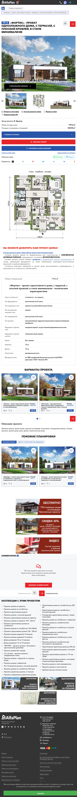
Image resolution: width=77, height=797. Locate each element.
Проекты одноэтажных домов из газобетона (16, 624)
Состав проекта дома (32, 112)
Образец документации (9, 765)
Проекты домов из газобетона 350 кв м (19, 669)
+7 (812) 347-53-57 (48, 731)
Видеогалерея (44, 774)
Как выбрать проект (8, 772)
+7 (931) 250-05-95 (48, 727)
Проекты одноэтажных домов (15, 612)
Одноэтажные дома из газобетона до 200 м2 (58, 606)
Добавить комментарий (38, 585)
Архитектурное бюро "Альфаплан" (11, 719)
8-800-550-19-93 (47, 725)
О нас (41, 778)
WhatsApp (58, 157)
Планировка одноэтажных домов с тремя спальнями (58, 616)
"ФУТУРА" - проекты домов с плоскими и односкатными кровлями (20, 647)
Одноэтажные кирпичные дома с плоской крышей (58, 650)
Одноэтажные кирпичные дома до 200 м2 (58, 647)
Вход (5, 734)
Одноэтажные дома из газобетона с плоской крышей (56, 611)
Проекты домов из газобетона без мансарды (55, 624)
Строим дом (43, 753)
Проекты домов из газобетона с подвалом (58, 620)
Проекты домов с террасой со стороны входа (19, 659)
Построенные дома (46, 770)
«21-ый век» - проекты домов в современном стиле (16, 654)
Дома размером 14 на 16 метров (17, 640)
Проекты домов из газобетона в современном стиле (54, 633)
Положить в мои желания (40, 148)
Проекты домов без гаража (14, 651)
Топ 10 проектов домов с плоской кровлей (20, 666)
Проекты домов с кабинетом (15, 663)
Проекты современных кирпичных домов (20, 675)
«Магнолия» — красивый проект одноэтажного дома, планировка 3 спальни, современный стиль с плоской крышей (54, 406)
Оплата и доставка (11, 112)
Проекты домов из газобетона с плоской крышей (58, 628)
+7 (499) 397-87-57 (48, 734)
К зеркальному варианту (18, 86)
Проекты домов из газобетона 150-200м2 (20, 628)
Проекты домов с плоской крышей (17, 615)
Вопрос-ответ (51, 112)
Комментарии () (11, 115)
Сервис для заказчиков (9, 776)
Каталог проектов (7, 757)
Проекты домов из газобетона (16, 609)
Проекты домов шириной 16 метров (18, 637)
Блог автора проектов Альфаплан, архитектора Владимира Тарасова (54, 758)
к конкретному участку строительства (51, 259)
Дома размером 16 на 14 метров (17, 643)
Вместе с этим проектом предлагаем (30, 442)
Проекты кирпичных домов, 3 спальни (19, 672)
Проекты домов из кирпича (14, 606)
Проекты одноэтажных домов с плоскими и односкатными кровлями (58, 660)
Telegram (70, 157)
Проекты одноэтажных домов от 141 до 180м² (57, 655)
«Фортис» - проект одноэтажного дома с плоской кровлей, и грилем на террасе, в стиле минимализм (16, 405)
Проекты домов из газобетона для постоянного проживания (55, 643)
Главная (4, 753)
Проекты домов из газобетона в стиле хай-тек (57, 638)
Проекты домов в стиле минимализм (56, 664)
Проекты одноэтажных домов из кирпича (20, 618)
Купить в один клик (8, 153)
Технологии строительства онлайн (51, 763)
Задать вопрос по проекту (66, 153)
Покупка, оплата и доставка (10, 761)
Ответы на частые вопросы (10, 768)
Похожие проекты (9, 442)
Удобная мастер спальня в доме (54, 670)
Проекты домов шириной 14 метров (18, 634)
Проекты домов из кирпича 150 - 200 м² (19, 621)
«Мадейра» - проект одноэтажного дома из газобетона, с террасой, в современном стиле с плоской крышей (16, 478)
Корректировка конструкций (11, 780)
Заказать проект (40, 142)
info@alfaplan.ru (47, 737)
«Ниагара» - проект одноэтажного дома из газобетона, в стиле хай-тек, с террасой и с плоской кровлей (54, 478)
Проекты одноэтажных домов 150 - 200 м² (20, 631)
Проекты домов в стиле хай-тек (54, 667)
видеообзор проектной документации (37, 253)
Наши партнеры (45, 766)
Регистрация (7, 737)
